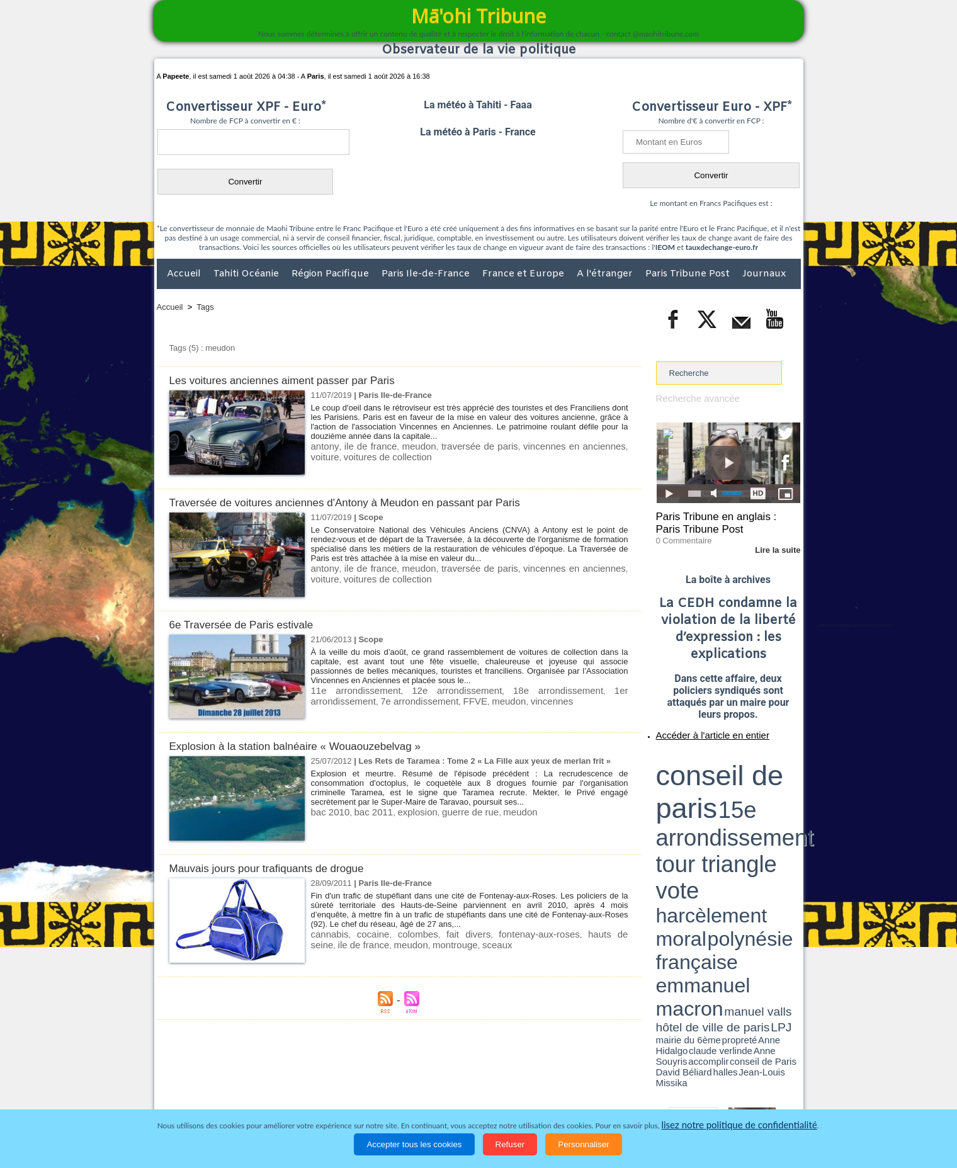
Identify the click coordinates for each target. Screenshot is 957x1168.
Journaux (764, 274)
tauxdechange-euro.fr (722, 247)
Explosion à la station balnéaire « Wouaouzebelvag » (309, 745)
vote (778, 768)
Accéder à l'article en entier (697, 727)
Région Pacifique (331, 274)
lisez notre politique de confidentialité (739, 1125)
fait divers (443, 933)
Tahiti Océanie (247, 274)
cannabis (327, 933)
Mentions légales (765, 1095)
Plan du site (466, 1069)
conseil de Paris (669, 800)
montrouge (391, 943)
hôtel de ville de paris (774, 788)
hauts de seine (572, 933)
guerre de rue (450, 811)
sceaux (428, 943)
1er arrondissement (578, 690)
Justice (454, 1095)
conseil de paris (695, 756)
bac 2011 (366, 811)
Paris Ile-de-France (427, 274)
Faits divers (415, 1095)
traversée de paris (464, 445)
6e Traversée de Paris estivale (250, 624)
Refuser (510, 1144)
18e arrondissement (502, 690)
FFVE (381, 699)
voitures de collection (349, 455)
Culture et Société (354, 1095)
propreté (699, 795)
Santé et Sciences (506, 1095)
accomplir (789, 795)
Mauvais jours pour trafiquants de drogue (278, 868)
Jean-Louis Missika (734, 800)
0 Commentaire (679, 534)
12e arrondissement (424, 690)
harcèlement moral (689, 778)
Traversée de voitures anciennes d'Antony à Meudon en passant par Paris (365, 502)
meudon (409, 445)
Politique (208, 1095)
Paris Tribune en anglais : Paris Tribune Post (721, 520)
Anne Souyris (768, 795)
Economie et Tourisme (272, 1095)
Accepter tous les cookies (414, 1144)
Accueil (185, 274)
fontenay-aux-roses (503, 933)
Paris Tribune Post (688, 274)
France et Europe (524, 274)
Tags (204, 307)
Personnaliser (583, 1144)
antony (323, 445)
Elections (561, 1095)
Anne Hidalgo (718, 795)
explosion (404, 811)
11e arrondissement (347, 690)
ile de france (364, 445)
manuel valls (737, 788)
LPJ (660, 795)
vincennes (449, 699)
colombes (401, 933)
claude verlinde (743, 795)
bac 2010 (328, 811)
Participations (703, 1095)
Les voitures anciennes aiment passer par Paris (295, 380)
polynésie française (758, 778)
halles (712, 800)
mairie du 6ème (678, 795)
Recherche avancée (692, 397)
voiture (613, 445)
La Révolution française (628, 1095)
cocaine (363, 933)
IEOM (665, 247)
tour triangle (744, 768)
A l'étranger (606, 274)
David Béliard (695, 800)
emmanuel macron (689, 787)
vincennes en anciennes (549, 445)
